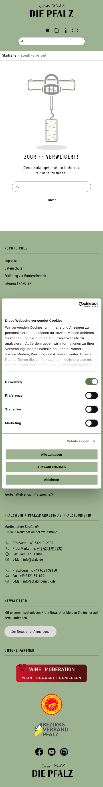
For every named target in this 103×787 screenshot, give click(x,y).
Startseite (9, 55)
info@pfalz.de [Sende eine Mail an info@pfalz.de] (33, 559)
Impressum (12, 261)
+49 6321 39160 (45, 570)
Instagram (64, 752)
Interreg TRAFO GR (17, 283)
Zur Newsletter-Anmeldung (30, 631)
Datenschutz (13, 268)
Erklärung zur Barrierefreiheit (25, 276)
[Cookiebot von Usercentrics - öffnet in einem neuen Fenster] (78, 305)
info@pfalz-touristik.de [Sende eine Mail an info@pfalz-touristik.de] (39, 581)
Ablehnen (51, 479)
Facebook (39, 752)
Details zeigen (78, 441)
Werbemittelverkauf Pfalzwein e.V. (29, 494)
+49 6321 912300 (40, 543)
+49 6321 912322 (49, 548)
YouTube (52, 752)
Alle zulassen (51, 454)
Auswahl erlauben (51, 467)
